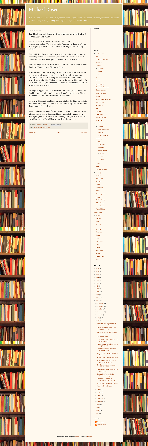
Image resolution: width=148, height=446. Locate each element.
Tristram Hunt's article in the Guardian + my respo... (105, 375)
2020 (97, 286)
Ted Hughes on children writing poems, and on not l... (106, 366)
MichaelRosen (101, 425)
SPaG (102, 159)
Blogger (89, 436)
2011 (97, 413)
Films (97, 238)
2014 (97, 405)
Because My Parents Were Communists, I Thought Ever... (106, 379)
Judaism (98, 224)
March (99, 395)
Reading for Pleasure (104, 129)
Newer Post (32, 132)
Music (97, 75)
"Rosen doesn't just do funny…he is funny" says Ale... (107, 345)
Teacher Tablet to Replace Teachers (107, 383)
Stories (98, 253)
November (100, 306)
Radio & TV (99, 250)
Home (58, 132)
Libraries (98, 65)
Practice (98, 163)
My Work (98, 229)
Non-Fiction (99, 241)
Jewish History (100, 206)
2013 (97, 408)
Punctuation (99, 178)
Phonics (100, 132)
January (99, 401)
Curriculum (101, 144)
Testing (102, 154)
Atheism (98, 218)
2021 (97, 283)
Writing (98, 190)
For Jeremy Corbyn (102, 336)
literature (45, 127)
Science (98, 166)
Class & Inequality (101, 90)
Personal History (101, 209)
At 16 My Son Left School (104, 386)
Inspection (101, 147)
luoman (77, 436)
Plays (97, 244)
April (99, 392)
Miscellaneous (98, 212)
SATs (102, 156)
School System (102, 150)
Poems (98, 247)
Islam (97, 221)
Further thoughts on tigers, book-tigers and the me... (106, 328)
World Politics (100, 120)
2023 (97, 277)
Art (97, 56)
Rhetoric (98, 181)
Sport (97, 108)
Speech (98, 184)
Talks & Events (100, 256)
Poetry (100, 71)
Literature (100, 68)
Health (98, 96)
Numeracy (99, 139)
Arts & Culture (99, 54)
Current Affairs (99, 84)
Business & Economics (102, 87)
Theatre (98, 81)
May (98, 389)
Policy (100, 142)
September (100, 312)
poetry (49, 127)
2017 (97, 295)
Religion (97, 215)
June (98, 320)
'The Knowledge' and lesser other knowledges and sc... (106, 349)
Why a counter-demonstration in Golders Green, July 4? (106, 361)
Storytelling (99, 187)
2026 (97, 268)
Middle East (99, 105)
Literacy (100, 126)
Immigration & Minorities (103, 99)
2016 (97, 297)
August (99, 315)
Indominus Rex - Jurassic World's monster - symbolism (106, 324)
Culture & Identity (101, 93)
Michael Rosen (43, 9)
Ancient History (100, 200)
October (99, 309)
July (98, 318)
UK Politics (99, 114)
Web (97, 259)
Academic (99, 232)
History (97, 197)
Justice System (100, 102)
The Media (99, 111)
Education (98, 124)
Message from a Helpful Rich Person (107, 357)
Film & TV (99, 62)
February (100, 398)
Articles (98, 235)
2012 (97, 411)
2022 (97, 280)
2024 (97, 274)
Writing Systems (100, 194)
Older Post (84, 132)
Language (98, 173)
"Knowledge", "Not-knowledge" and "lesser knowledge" (107, 340)
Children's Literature (102, 59)
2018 (97, 292)
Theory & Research (101, 169)
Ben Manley (101, 422)
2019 (97, 289)
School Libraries (103, 135)
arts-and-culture (38, 127)
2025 (97, 271)
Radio (97, 78)
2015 (97, 300)
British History (100, 203)
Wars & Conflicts (101, 117)
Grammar (98, 175)
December (100, 303)
